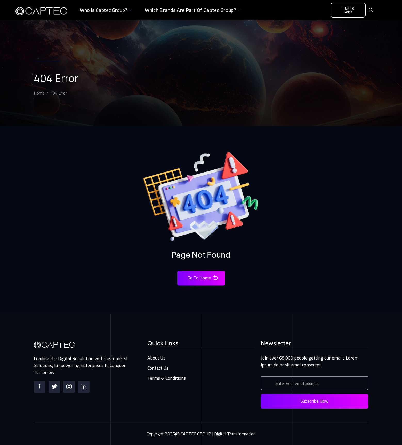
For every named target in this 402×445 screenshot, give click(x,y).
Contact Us (157, 367)
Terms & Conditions (166, 377)
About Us (156, 357)
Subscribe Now (314, 401)
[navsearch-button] (371, 10)
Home (39, 93)
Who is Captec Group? (106, 10)
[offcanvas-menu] (380, 10)
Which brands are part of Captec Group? (193, 10)
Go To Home (203, 278)
